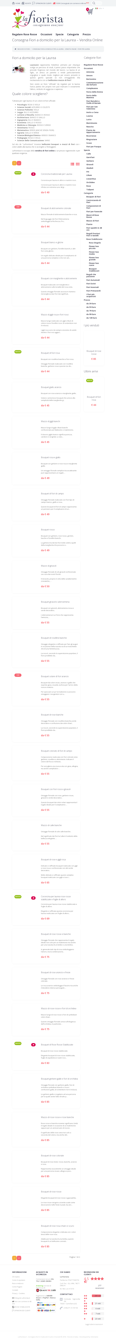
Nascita (90, 126)
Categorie (73, 34)
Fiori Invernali (92, 287)
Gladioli (89, 168)
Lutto (88, 119)
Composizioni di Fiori (93, 207)
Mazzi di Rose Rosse (92, 216)
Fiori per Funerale (94, 211)
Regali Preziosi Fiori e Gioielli (93, 234)
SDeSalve (94, 1330)
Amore (89, 75)
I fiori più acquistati (91, 295)
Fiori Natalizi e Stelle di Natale (93, 102)
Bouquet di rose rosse (94, 352)
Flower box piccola (94, 247)
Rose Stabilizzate (94, 239)
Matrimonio (91, 123)
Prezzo (87, 34)
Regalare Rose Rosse (24, 34)
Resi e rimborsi (17, 1277)
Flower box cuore (94, 264)
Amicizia (90, 72)
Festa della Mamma (91, 96)
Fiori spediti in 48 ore (94, 229)
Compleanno (92, 88)
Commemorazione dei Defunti (94, 83)
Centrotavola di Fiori (93, 201)
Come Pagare (17, 1280)
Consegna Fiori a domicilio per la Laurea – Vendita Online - (61, 49)
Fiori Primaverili (93, 291)
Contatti (15, 1283)
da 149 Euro (91, 318)
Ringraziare (91, 139)
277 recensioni (99, 1280)
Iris (87, 171)
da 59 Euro (91, 307)
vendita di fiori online (45, 150)
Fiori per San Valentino (92, 107)
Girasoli (89, 164)
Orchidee (90, 182)
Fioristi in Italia (72, 1330)
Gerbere (90, 161)
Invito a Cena (92, 112)
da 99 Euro (91, 314)
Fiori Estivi (91, 283)
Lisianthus (91, 179)
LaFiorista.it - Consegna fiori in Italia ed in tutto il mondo (39, 1330)
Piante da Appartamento (93, 131)
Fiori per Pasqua (93, 146)
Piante (89, 224)
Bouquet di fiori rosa (94, 398)
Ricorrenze (91, 136)
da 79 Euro (91, 310)
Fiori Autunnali (93, 280)
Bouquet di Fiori (93, 196)
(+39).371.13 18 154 (71, 1301)
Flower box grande (94, 258)
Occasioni (46, 34)
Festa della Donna (94, 92)
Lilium (89, 175)
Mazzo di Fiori (92, 220)
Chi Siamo (16, 1270)
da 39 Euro (91, 303)
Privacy (14, 1287)
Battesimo (91, 79)
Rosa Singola (95, 242)
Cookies (22, 1287)
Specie (60, 34)
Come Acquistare (18, 1273)
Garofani (90, 157)
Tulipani (90, 189)
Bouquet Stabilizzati (94, 270)
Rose (88, 186)
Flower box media (94, 253)
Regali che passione (91, 275)
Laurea (89, 116)
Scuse (89, 143)
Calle (88, 153)
